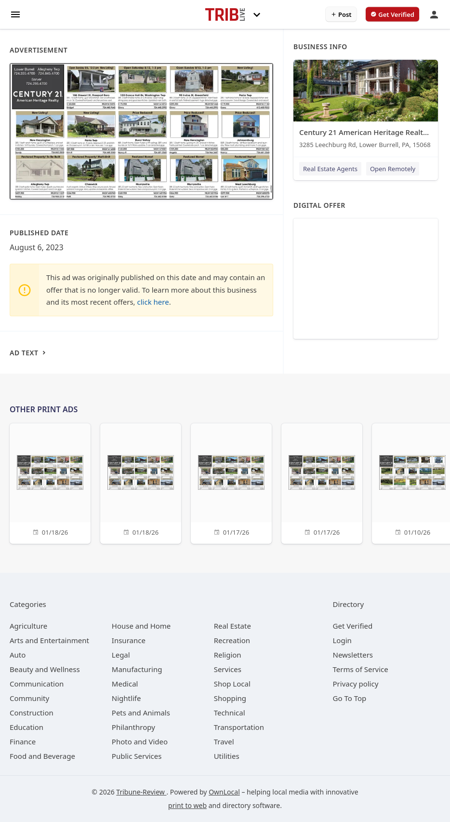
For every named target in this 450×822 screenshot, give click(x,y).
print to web (187, 805)
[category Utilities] (226, 756)
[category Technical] (229, 712)
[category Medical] (125, 683)
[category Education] (26, 727)
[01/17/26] (231, 482)
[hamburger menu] (15, 13)
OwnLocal (224, 791)
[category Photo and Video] (140, 741)
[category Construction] (31, 712)
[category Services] (227, 669)
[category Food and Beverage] (42, 756)
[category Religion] (227, 655)
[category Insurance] (129, 640)
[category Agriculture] (28, 626)
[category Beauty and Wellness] (45, 669)
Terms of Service (360, 669)
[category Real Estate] (232, 626)
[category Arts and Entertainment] (49, 640)
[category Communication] (37, 683)
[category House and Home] (141, 626)
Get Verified (353, 626)
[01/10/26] (412, 482)
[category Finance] (23, 741)
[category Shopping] (230, 698)
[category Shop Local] (232, 683)
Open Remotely (392, 168)
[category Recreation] (232, 640)
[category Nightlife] (126, 698)
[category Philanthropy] (133, 727)
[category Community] (29, 698)
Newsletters (353, 655)
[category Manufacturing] (137, 669)
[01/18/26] (50, 482)
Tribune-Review (141, 791)
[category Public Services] (137, 756)
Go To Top (350, 698)
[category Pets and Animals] (141, 712)
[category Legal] (121, 655)
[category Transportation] (239, 727)
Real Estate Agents (330, 168)
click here (153, 302)
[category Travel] (224, 741)
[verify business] (392, 14)
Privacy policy (356, 683)
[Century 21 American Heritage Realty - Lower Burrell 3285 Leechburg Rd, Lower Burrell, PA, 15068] (365, 106)
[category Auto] (18, 655)
